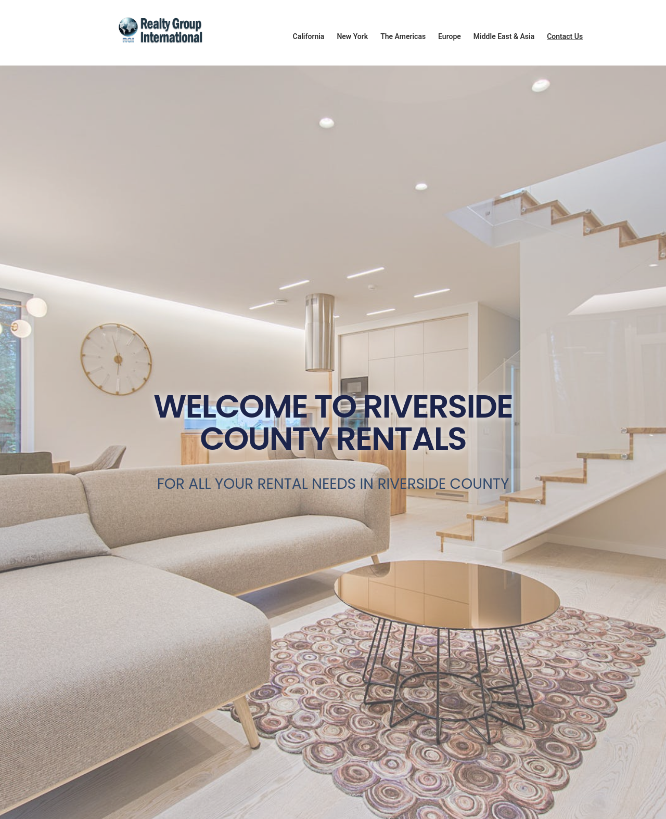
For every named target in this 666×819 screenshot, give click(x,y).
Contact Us (565, 36)
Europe (449, 36)
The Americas (403, 36)
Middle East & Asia (503, 36)
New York (352, 36)
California (309, 36)
